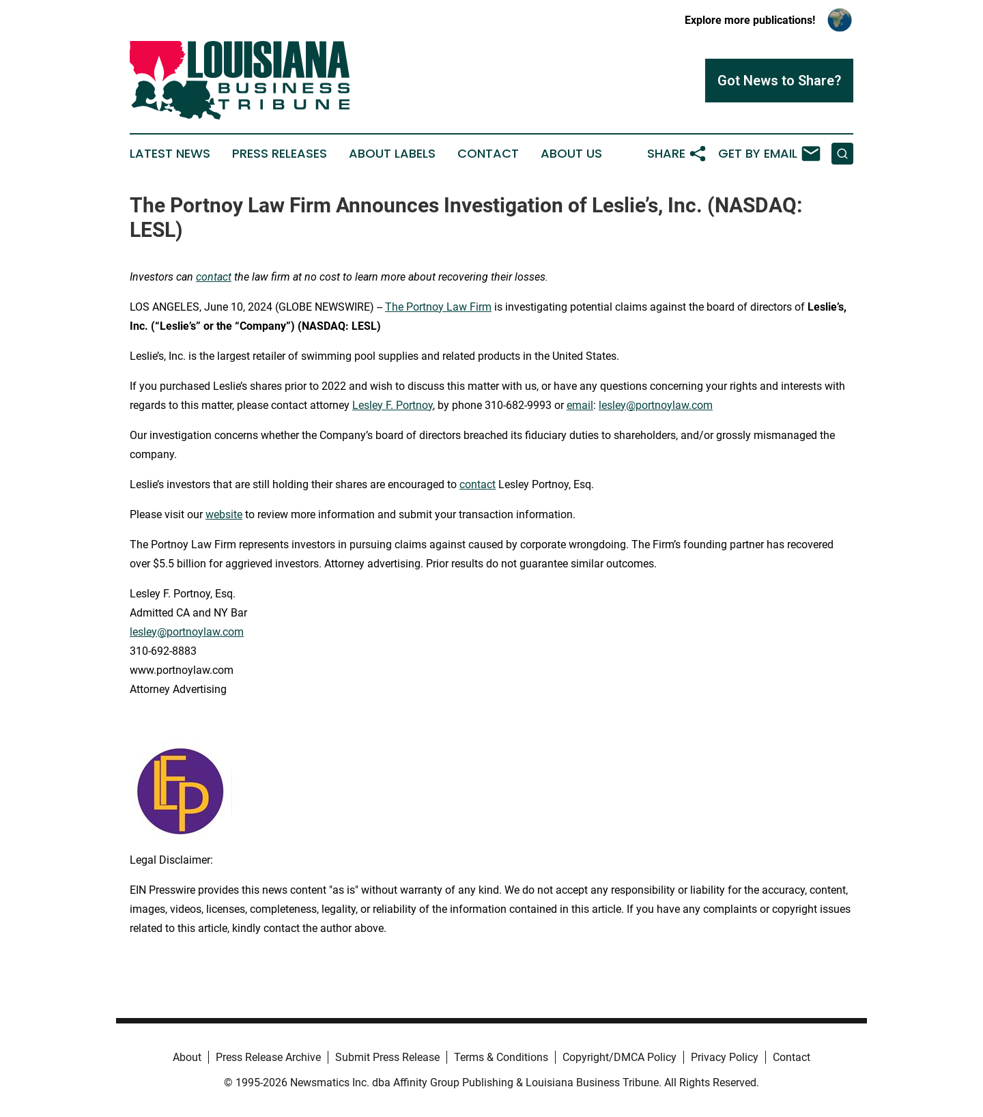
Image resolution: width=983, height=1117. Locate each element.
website (223, 514)
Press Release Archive (268, 1057)
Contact (488, 153)
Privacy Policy (724, 1057)
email (580, 405)
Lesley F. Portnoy (392, 405)
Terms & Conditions (501, 1057)
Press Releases (279, 153)
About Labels (392, 153)
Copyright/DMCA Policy (619, 1057)
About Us (571, 153)
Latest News (170, 153)
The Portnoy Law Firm (438, 306)
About (187, 1057)
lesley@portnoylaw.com (656, 405)
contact (477, 484)
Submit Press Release (387, 1057)
